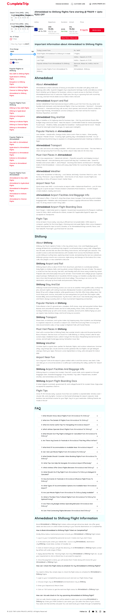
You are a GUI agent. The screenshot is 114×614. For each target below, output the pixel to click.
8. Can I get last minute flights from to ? (69, 452)
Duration (64, 22)
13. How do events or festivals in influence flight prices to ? (69, 480)
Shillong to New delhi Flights (19, 108)
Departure (51, 22)
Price (82, 22)
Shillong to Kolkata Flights (19, 122)
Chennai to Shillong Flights (19, 90)
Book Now (97, 30)
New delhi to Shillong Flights (19, 74)
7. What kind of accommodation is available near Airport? (69, 447)
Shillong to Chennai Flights (19, 125)
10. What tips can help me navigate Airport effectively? (69, 463)
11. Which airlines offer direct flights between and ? (69, 467)
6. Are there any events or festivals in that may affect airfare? (69, 441)
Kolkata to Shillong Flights (19, 87)
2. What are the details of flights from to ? (69, 420)
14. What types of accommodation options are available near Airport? (69, 487)
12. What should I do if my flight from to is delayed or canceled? (69, 473)
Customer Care (78, 4)
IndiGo (15, 63)
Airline (36, 22)
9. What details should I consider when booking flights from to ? (69, 457)
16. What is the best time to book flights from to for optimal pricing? (69, 498)
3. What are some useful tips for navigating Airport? (69, 425)
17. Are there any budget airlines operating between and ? (69, 505)
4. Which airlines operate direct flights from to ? (69, 429)
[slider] (11, 54)
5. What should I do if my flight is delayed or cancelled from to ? (69, 435)
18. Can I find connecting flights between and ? (69, 510)
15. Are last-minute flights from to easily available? (69, 492)
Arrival (71, 22)
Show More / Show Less (70, 38)
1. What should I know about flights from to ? (69, 416)
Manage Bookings (62, 4)
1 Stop (14, 39)
